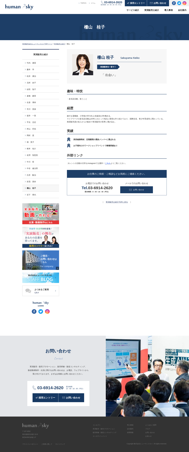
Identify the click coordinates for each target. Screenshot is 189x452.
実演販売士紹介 (151, 10)
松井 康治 (31, 76)
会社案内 (182, 10)
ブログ (147, 429)
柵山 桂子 (31, 188)
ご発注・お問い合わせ (49, 261)
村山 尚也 (31, 129)
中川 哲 (30, 162)
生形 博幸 (31, 102)
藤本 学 (30, 69)
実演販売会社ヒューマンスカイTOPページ (37, 44)
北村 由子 (31, 83)
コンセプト (97, 425)
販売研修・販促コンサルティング (104, 432)
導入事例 (168, 10)
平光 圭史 (31, 122)
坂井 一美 (31, 116)
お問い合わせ (150, 432)
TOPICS (83, 3)
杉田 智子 (31, 89)
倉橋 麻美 (31, 96)
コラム (93, 3)
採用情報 (130, 432)
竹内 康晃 (31, 63)
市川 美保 (31, 109)
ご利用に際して (46, 444)
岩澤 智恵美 (32, 155)
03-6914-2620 (113, 2)
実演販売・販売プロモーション (104, 429)
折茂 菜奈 (31, 182)
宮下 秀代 (31, 195)
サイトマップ (60, 444)
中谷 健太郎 (32, 168)
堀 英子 (30, 142)
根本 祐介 (31, 149)
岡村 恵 (30, 135)
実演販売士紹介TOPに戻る (117, 202)
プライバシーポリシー (30, 444)
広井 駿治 (31, 175)
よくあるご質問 (150, 425)
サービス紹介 (133, 10)
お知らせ (148, 436)
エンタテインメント (100, 436)
